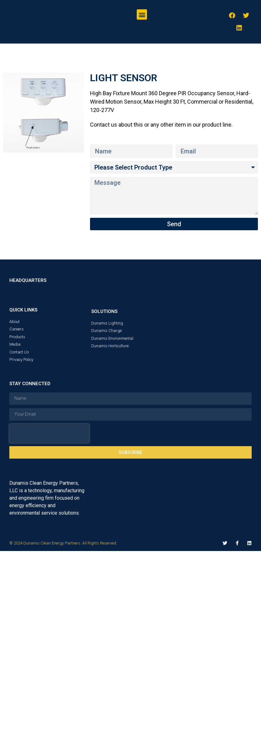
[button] (142, 14)
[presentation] (49, 433)
